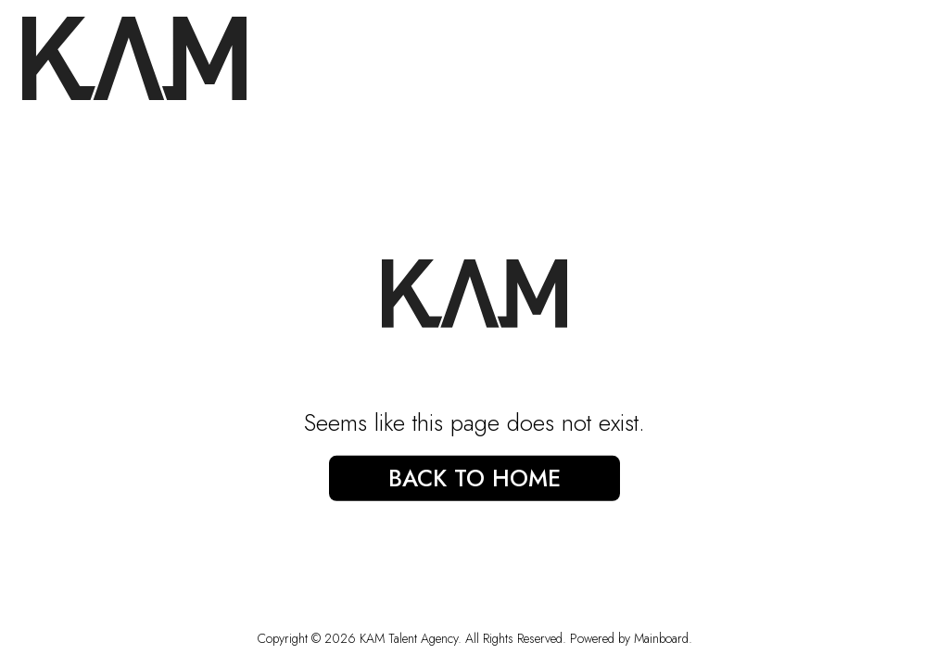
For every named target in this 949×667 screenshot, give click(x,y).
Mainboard (661, 638)
